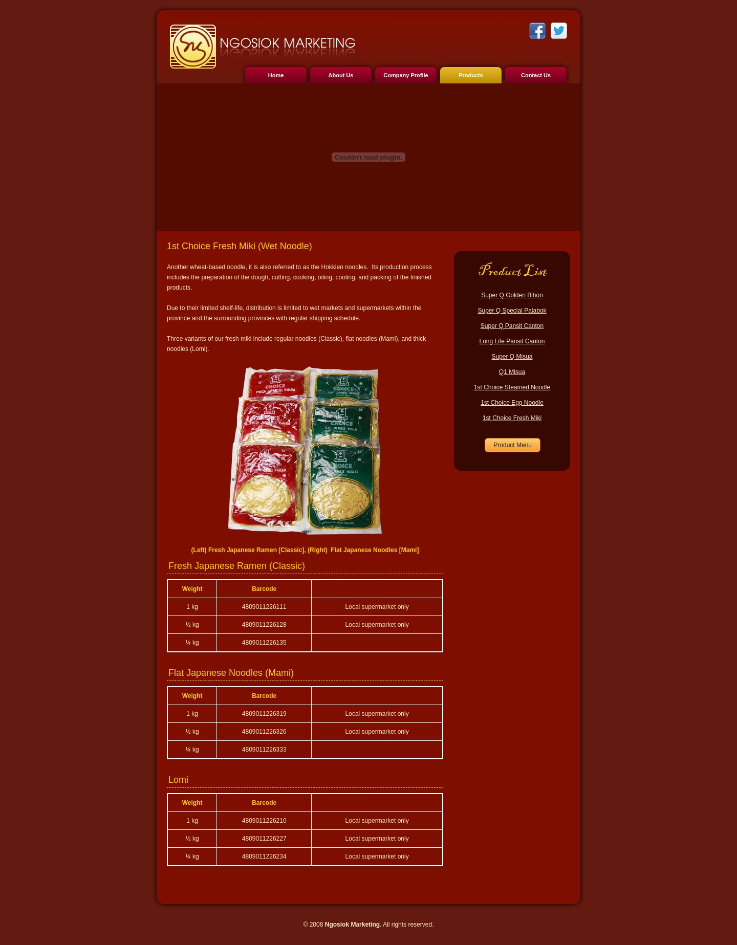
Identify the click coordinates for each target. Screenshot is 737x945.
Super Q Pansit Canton (512, 325)
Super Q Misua (511, 356)
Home (276, 75)
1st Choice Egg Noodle (512, 402)
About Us (341, 75)
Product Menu (512, 445)
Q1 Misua (512, 372)
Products (471, 75)
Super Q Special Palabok (512, 310)
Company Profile (405, 75)
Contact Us (536, 75)
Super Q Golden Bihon (512, 295)
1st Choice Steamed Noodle (512, 387)
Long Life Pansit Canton (512, 341)
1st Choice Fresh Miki (512, 418)
